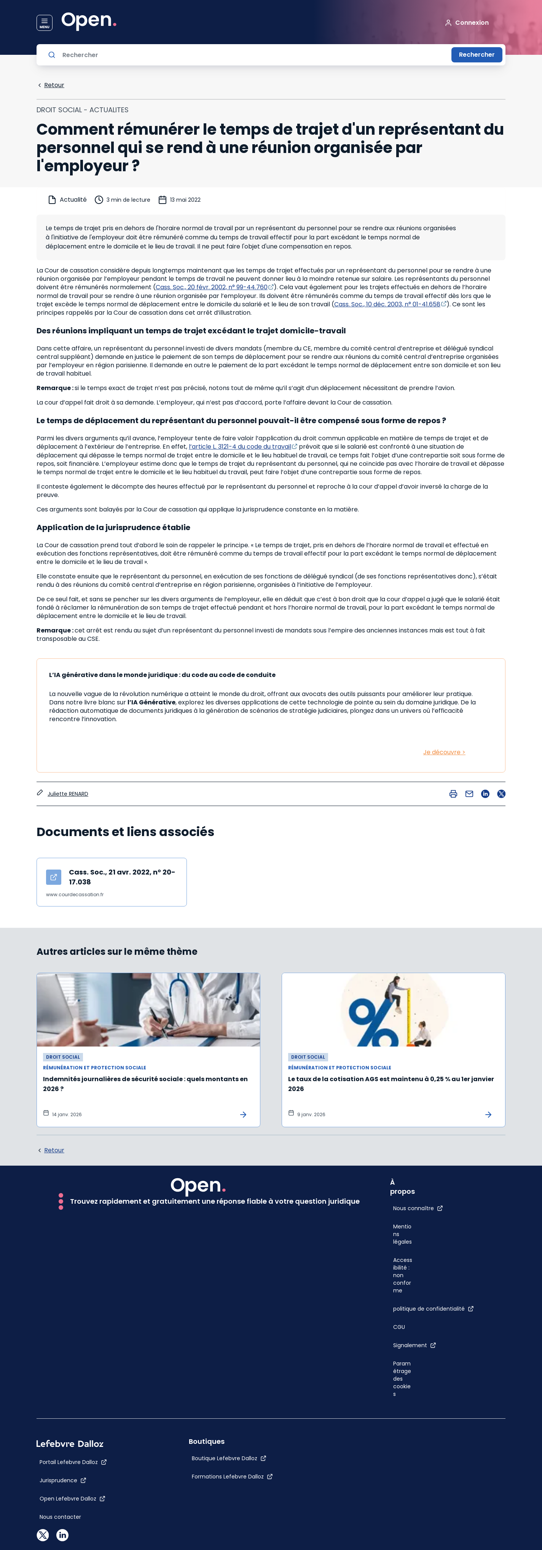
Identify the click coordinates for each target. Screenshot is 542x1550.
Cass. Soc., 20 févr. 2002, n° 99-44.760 (212, 287)
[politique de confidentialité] (433, 1309)
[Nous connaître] (418, 1208)
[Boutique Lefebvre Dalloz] (229, 1458)
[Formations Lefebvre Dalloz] (232, 1476)
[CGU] (399, 1327)
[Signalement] (414, 1345)
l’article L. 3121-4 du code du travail (240, 446)
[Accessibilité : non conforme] (403, 1275)
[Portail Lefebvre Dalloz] (73, 1462)
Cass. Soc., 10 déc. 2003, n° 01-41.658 (387, 304)
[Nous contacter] (60, 1517)
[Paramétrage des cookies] (403, 1378)
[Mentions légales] (403, 1234)
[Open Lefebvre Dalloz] (72, 1499)
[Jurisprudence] (63, 1480)
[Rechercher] (253, 55)
